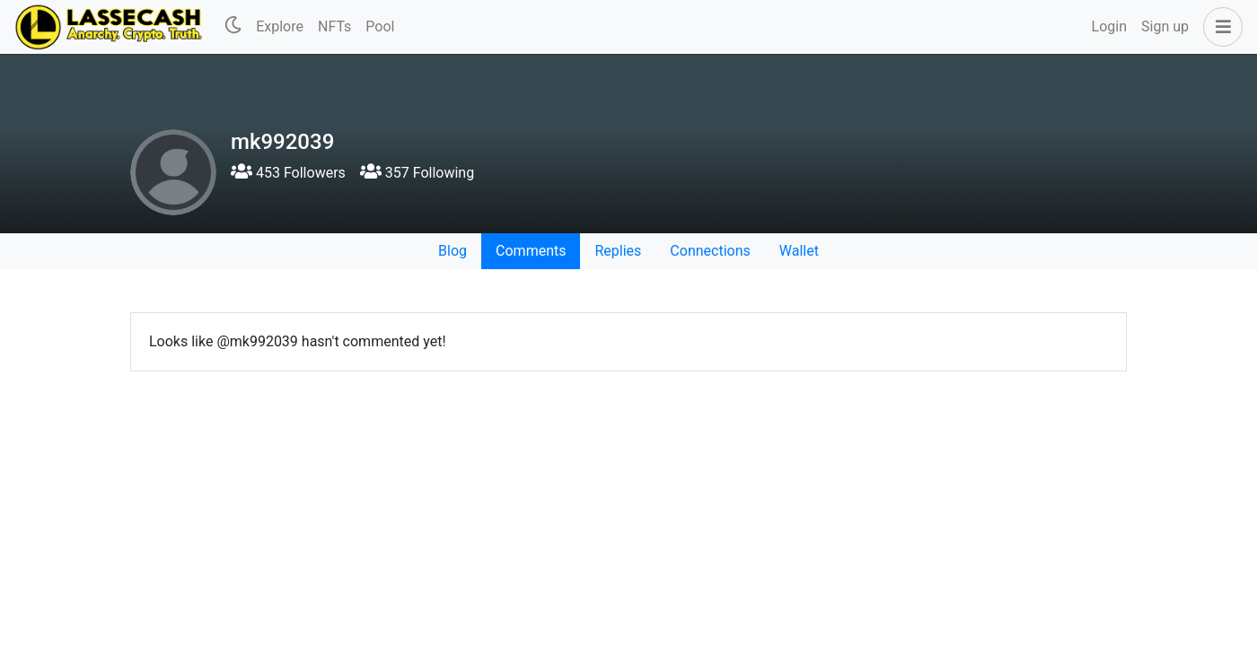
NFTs (334, 26)
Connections (710, 250)
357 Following (417, 172)
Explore (279, 26)
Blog (452, 250)
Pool (379, 26)
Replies (617, 250)
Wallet (799, 250)
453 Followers (288, 172)
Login (1109, 26)
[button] (1219, 27)
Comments (531, 250)
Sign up (1165, 26)
